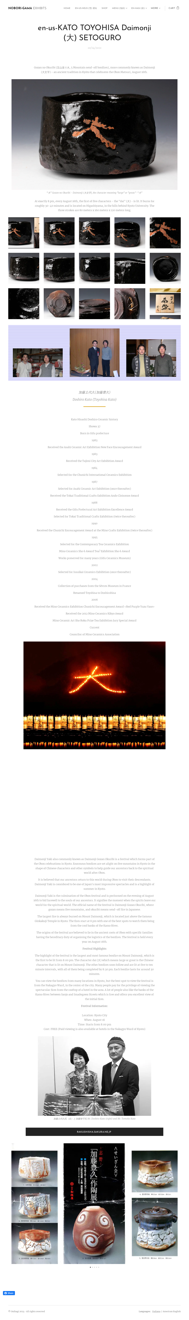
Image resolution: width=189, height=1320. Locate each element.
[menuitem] (58, 8)
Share (8, 1293)
